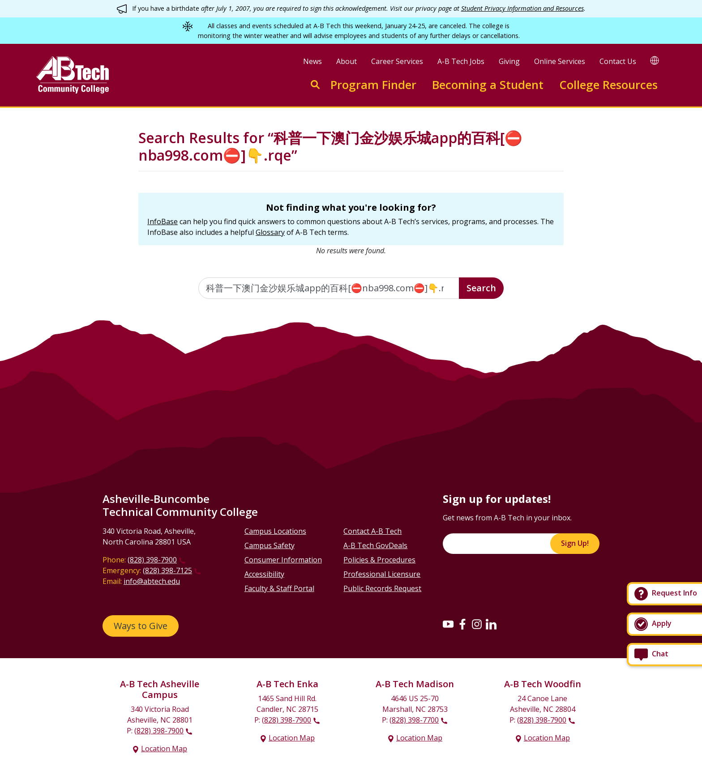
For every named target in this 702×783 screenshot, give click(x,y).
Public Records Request (382, 588)
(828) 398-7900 (152, 560)
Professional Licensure (381, 574)
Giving (509, 61)
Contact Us (617, 61)
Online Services (559, 61)
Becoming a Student (488, 85)
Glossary (270, 232)
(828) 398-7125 (167, 570)
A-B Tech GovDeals (375, 545)
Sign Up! (575, 543)
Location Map (164, 748)
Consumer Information (283, 560)
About (346, 61)
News (312, 61)
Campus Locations (275, 531)
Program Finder (373, 85)
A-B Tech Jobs (460, 61)
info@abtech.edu (152, 581)
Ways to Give (140, 626)
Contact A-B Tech (372, 531)
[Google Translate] (654, 60)
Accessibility (264, 574)
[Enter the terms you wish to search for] (329, 288)
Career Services (397, 61)
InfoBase (162, 221)
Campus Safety (269, 545)
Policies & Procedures (379, 560)
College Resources (608, 85)
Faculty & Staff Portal (279, 588)
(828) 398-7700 (414, 720)
